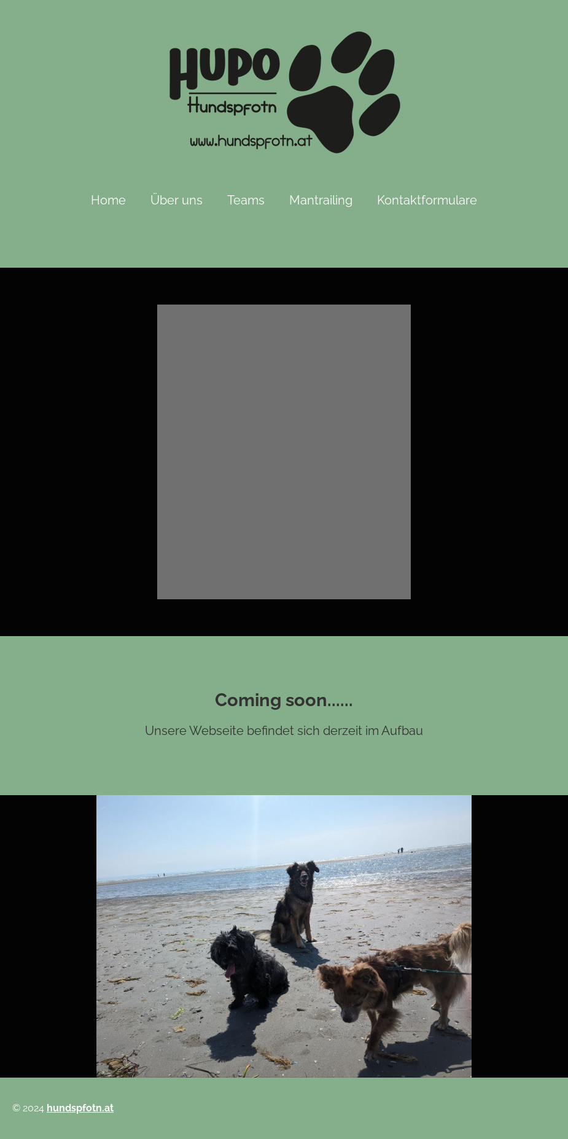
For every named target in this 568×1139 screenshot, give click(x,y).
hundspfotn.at (80, 1108)
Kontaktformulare (427, 200)
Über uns (176, 200)
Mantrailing (320, 200)
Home (108, 200)
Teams (246, 200)
